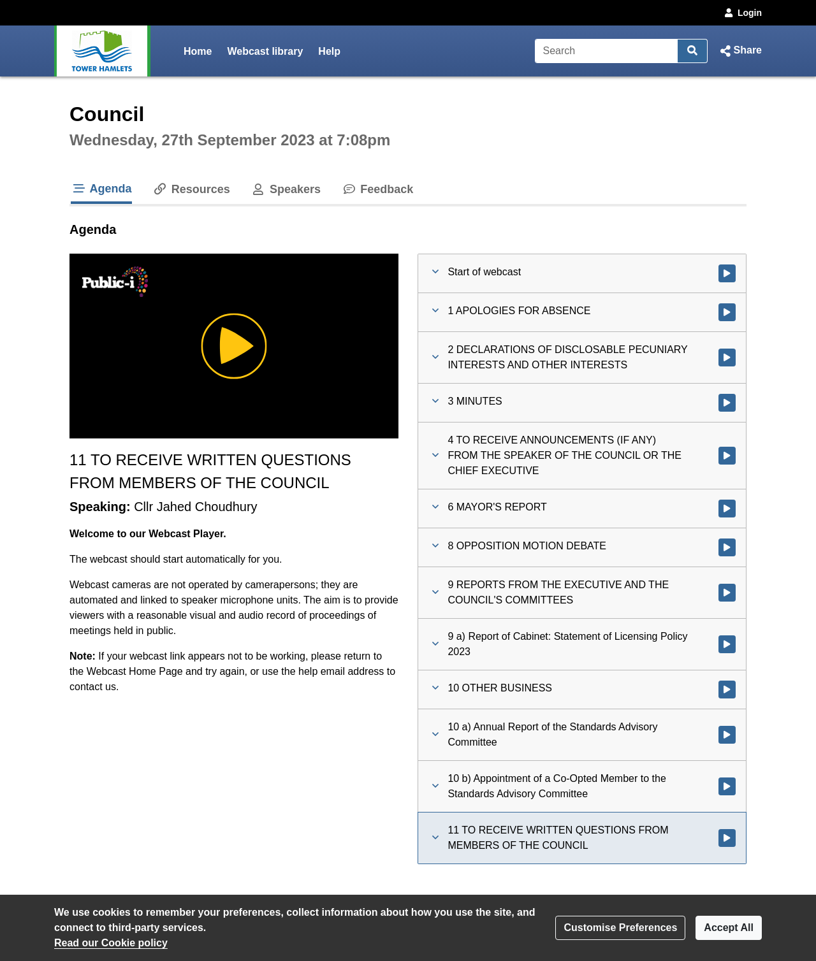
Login (742, 13)
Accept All (729, 927)
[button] (740, 51)
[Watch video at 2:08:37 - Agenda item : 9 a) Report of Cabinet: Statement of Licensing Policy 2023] (727, 644)
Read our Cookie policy (111, 942)
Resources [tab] (191, 189)
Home (198, 51)
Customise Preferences (620, 927)
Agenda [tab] (101, 188)
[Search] (606, 51)
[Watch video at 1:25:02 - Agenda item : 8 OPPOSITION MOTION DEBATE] (727, 547)
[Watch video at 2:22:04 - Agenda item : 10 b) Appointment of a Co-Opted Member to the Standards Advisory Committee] (727, 786)
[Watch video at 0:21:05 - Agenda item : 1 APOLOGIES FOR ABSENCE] (727, 312)
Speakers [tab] (286, 189)
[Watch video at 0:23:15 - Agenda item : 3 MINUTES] (727, 403)
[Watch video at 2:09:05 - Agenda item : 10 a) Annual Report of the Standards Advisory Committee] (727, 735)
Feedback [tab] (377, 189)
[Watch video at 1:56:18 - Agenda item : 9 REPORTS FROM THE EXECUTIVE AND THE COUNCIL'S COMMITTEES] (727, 593)
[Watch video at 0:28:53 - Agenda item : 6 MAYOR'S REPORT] (727, 508)
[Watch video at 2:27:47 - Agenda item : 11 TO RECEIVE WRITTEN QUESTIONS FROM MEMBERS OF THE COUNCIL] (727, 838)
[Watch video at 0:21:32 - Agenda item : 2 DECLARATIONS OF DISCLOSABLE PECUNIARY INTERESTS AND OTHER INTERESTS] (727, 357)
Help (329, 51)
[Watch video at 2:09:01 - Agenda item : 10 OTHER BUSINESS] (727, 689)
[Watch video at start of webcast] (727, 273)
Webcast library (265, 51)
